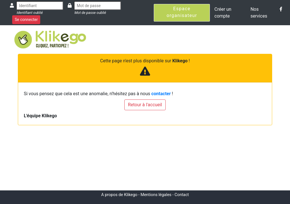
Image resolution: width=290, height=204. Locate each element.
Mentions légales (155, 194)
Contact (181, 194)
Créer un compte (222, 13)
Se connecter (26, 19)
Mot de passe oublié (90, 12)
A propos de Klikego (119, 194)
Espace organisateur (182, 12)
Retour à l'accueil (145, 104)
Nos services (258, 13)
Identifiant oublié (30, 12)
